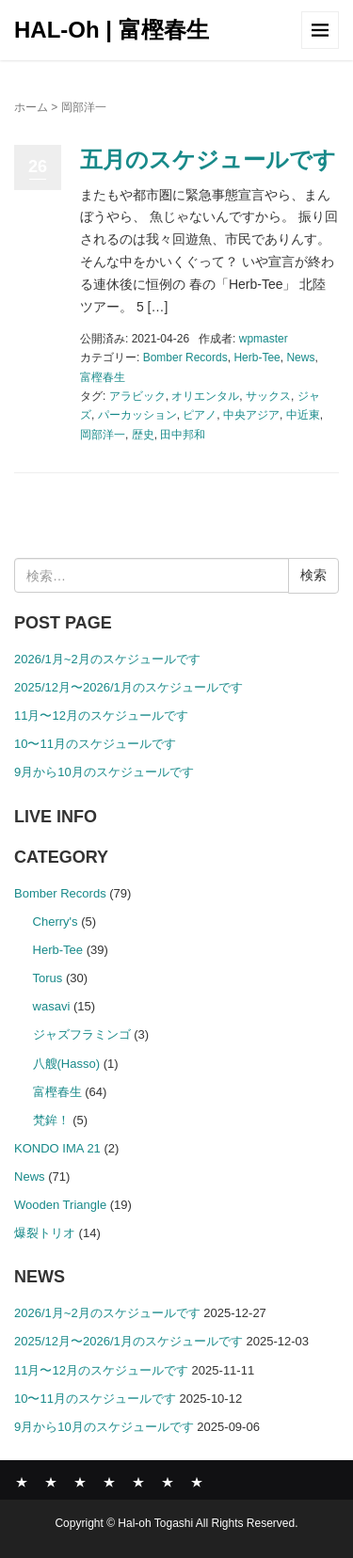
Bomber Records (185, 357)
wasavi (52, 1006)
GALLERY (109, 1481)
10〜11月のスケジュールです (95, 744)
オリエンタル (205, 396)
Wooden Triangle (60, 1205)
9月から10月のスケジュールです (104, 772)
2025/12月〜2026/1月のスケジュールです (128, 687)
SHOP (167, 1481)
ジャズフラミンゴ (82, 1034)
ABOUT (80, 1481)
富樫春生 (102, 377)
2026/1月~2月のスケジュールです (107, 659)
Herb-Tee (256, 357)
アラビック (137, 396)
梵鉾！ (51, 1120)
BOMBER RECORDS (50, 1481)
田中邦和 (182, 434)
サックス (268, 396)
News (300, 357)
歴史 (143, 434)
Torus (48, 978)
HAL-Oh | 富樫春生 (111, 29)
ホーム (31, 107)
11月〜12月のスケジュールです (101, 715)
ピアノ (200, 414)
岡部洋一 (102, 434)
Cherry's (55, 921)
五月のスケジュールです (208, 159)
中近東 (303, 414)
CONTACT (196, 1481)
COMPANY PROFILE (138, 1481)
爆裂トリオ (44, 1233)
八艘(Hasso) (67, 1064)
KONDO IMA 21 (57, 1148)
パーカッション (137, 414)
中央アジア (251, 414)
